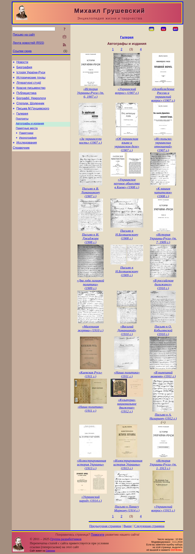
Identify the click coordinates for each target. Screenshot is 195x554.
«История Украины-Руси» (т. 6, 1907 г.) (90, 92)
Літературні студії (28, 85)
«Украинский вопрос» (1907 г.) (127, 91)
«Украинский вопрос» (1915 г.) (163, 508)
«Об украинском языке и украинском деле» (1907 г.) (126, 144)
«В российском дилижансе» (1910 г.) (163, 284)
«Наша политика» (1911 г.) (127, 374)
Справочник (21, 158)
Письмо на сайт (24, 34)
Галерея (22, 120)
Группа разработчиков (65, 539)
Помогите (97, 534)
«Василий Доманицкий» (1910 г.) (126, 330)
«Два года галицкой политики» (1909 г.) (90, 284)
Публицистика (26, 97)
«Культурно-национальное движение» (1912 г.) (127, 405)
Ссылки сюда (22, 51)
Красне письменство (31, 91)
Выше (127, 526)
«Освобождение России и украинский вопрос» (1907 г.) (163, 94)
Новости (22, 62)
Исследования (26, 152)
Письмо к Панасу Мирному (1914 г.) (127, 508)
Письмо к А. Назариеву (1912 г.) (163, 416)
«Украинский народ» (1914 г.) (90, 498)
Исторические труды (30, 79)
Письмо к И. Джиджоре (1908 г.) (90, 238)
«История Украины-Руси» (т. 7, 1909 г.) (163, 238)
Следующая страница (149, 526)
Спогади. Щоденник (30, 108)
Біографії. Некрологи (31, 102)
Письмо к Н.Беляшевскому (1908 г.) (126, 234)
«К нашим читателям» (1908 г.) (163, 192)
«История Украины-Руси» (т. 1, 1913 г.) (163, 464)
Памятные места (27, 136)
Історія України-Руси (30, 74)
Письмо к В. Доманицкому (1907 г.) (90, 192)
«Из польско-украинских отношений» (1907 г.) (163, 144)
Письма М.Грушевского (32, 114)
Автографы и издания (30, 130)
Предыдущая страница (105, 526)
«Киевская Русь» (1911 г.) (90, 374)
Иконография (28, 146)
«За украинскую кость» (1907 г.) (90, 140)
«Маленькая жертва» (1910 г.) (90, 328)
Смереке (50, 550)
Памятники (26, 141)
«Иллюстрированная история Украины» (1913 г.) (91, 464)
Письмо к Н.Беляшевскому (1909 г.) (126, 271)
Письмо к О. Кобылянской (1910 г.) (163, 330)
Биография (24, 68)
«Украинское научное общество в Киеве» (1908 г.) (127, 183)
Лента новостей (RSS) (28, 42)
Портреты (22, 125)
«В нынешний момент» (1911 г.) (163, 374)
